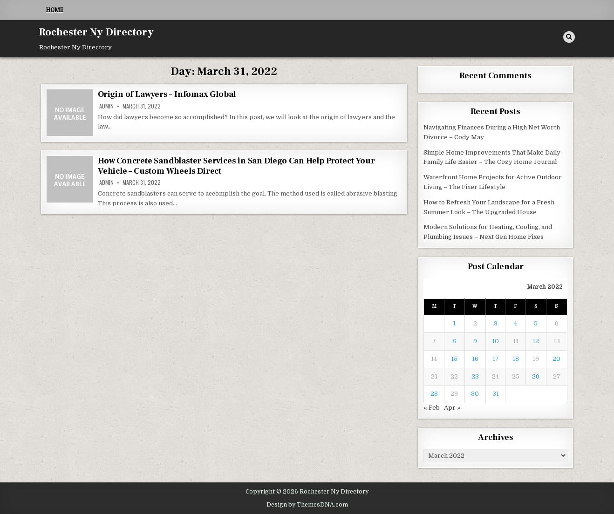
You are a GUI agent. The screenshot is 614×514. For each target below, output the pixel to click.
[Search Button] (569, 37)
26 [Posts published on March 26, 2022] (535, 376)
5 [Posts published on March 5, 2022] (536, 323)
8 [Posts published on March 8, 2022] (454, 341)
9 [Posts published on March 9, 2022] (475, 341)
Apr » (452, 407)
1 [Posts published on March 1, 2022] (454, 323)
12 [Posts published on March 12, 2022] (535, 341)
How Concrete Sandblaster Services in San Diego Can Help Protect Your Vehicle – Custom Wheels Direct (236, 166)
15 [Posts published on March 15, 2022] (454, 358)
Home (54, 10)
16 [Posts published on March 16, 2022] (475, 358)
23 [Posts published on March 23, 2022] (475, 376)
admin (106, 106)
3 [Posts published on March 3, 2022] (496, 323)
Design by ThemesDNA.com (307, 504)
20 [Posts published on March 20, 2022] (556, 358)
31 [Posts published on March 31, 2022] (495, 393)
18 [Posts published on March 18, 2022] (515, 358)
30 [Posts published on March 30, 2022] (475, 393)
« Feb (431, 407)
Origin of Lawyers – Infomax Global (167, 94)
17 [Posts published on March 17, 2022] (495, 358)
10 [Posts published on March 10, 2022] (495, 341)
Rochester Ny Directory (96, 32)
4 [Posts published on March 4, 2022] (515, 323)
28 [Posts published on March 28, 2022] (434, 393)
